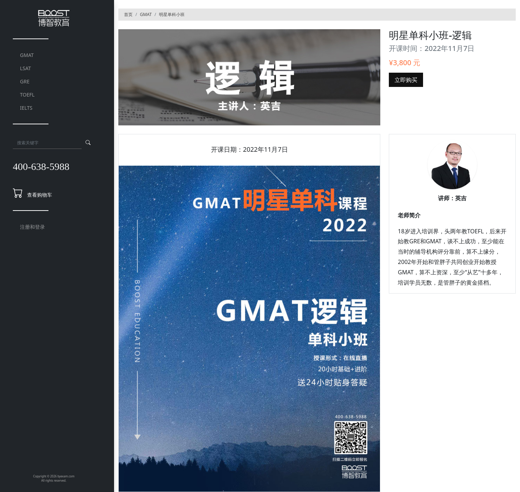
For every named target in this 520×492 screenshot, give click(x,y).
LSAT (25, 68)
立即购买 (406, 80)
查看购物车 (39, 194)
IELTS (26, 107)
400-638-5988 (41, 166)
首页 (128, 14)
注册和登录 (32, 226)
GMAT (27, 55)
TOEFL (27, 94)
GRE (25, 81)
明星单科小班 (172, 14)
